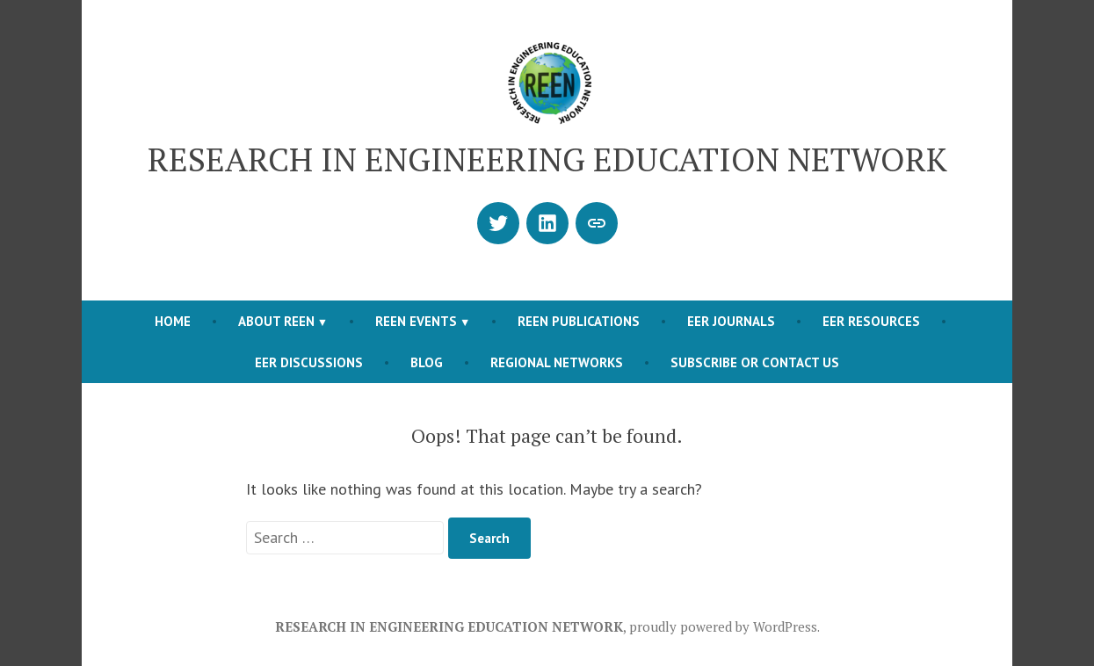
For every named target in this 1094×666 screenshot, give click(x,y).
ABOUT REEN (276, 321)
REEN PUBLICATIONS (579, 321)
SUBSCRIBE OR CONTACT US (754, 362)
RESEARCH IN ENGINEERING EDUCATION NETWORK (547, 159)
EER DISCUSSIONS (309, 362)
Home (173, 321)
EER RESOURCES (871, 321)
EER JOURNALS (731, 321)
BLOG (426, 362)
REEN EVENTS (416, 321)
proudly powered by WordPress (723, 626)
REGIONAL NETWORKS (556, 362)
